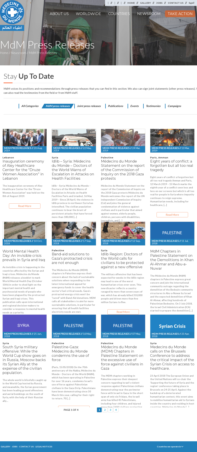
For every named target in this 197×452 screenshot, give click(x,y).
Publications (115, 106)
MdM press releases (58, 106)
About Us (59, 14)
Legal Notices (43, 446)
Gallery (145, 3)
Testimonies (153, 106)
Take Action (180, 14)
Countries (119, 14)
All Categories (29, 106)
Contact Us (175, 3)
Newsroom (148, 14)
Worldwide (88, 14)
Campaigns (174, 106)
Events (134, 106)
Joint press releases (89, 106)
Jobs (159, 3)
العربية (191, 3)
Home (131, 3)
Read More (24, 206)
